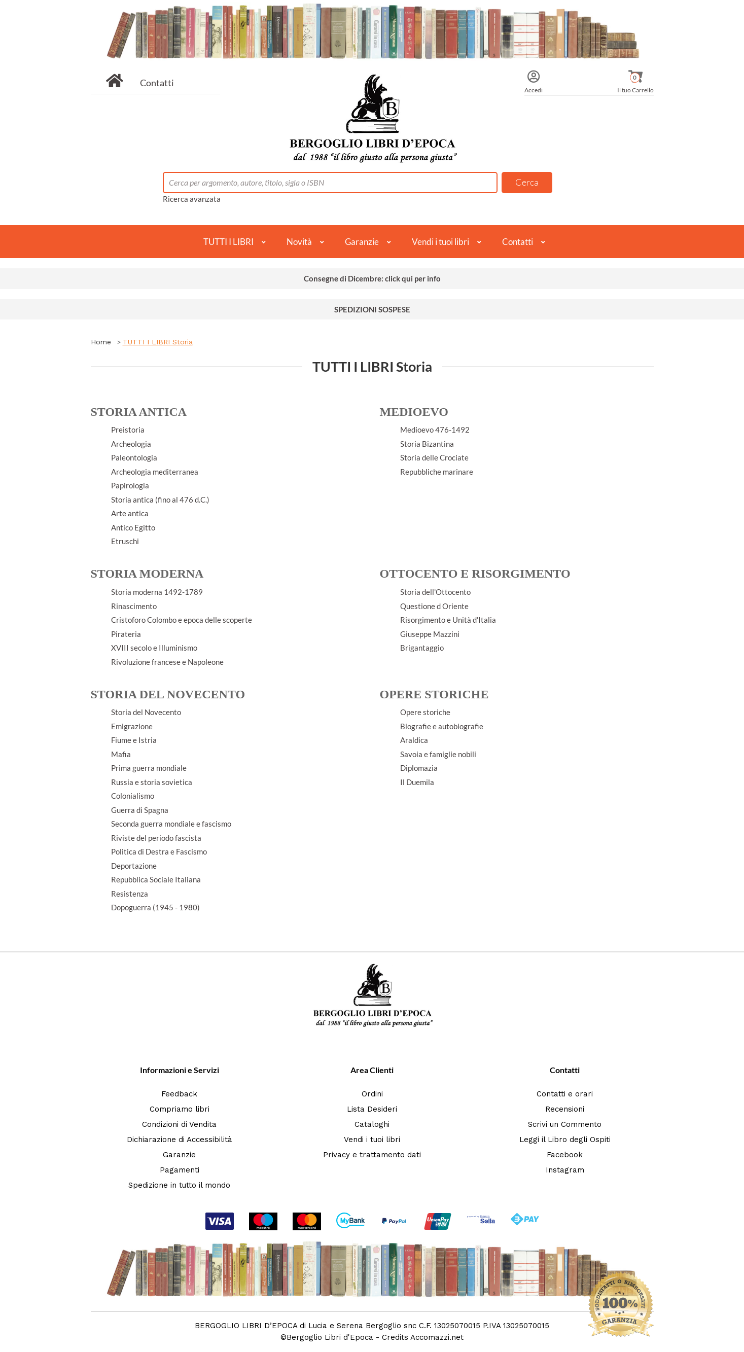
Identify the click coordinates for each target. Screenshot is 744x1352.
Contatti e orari (565, 1093)
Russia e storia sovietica (151, 782)
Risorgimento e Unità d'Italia (448, 619)
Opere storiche (425, 712)
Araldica (414, 739)
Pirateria (126, 633)
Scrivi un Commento (564, 1124)
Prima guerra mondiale (149, 767)
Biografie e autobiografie (441, 726)
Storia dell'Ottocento (435, 591)
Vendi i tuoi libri (440, 241)
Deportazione (134, 865)
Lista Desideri (372, 1109)
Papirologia (130, 485)
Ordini (372, 1093)
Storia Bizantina (427, 443)
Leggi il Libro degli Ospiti (565, 1139)
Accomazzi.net (437, 1337)
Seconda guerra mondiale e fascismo (171, 823)
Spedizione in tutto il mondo (179, 1185)
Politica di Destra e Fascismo (159, 851)
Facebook (565, 1154)
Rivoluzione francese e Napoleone (167, 661)
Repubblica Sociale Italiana (156, 879)
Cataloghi (372, 1124)
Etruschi (125, 541)
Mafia (121, 754)
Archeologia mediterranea (154, 471)
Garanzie (362, 241)
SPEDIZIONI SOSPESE (372, 309)
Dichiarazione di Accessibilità (179, 1139)
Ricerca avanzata (192, 198)
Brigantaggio (422, 647)
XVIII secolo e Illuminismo (154, 647)
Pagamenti (179, 1170)
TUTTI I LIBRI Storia (158, 342)
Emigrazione (132, 726)
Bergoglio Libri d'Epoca (330, 1337)
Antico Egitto (133, 527)
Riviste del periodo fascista (156, 837)
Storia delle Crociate (434, 457)
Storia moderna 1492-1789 (157, 591)
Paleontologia (134, 457)
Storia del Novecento (146, 712)
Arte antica (130, 513)
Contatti (157, 82)
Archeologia (131, 443)
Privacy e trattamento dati (372, 1154)
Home (101, 342)
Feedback (179, 1093)
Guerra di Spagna (139, 809)
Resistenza (129, 893)
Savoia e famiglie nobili (438, 754)
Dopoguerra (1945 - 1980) (155, 907)
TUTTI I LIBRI (228, 241)
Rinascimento (134, 606)
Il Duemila (417, 782)
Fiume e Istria (134, 739)
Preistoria (128, 429)
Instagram (565, 1170)
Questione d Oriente (434, 606)
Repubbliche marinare (436, 471)
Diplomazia (419, 767)
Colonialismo (132, 795)
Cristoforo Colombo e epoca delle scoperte (181, 619)
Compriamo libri (179, 1109)
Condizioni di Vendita (179, 1124)
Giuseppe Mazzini (429, 633)
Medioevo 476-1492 (435, 429)
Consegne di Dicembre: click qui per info (372, 278)
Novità (299, 241)
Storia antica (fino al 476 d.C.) (160, 499)
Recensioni (564, 1109)
